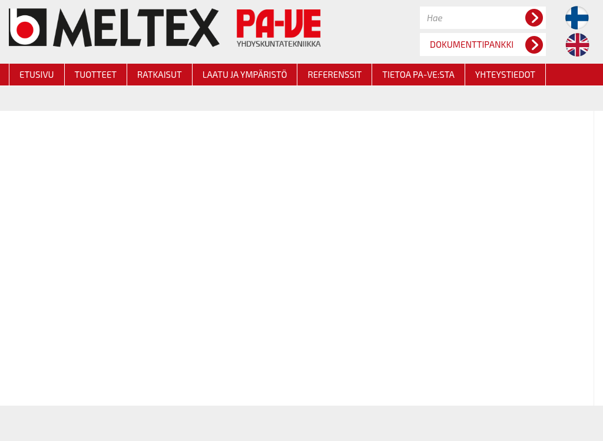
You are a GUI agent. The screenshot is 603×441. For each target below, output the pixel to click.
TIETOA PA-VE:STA (418, 74)
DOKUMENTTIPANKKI (486, 45)
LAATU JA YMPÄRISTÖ (245, 74)
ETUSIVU (36, 74)
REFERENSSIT (334, 74)
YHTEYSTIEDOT (505, 74)
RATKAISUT (159, 74)
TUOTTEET (96, 74)
